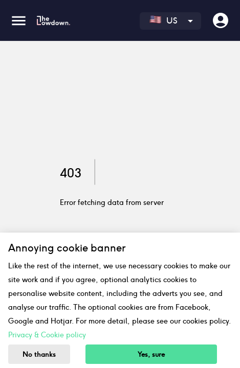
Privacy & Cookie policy (47, 334)
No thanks (39, 354)
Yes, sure (151, 354)
